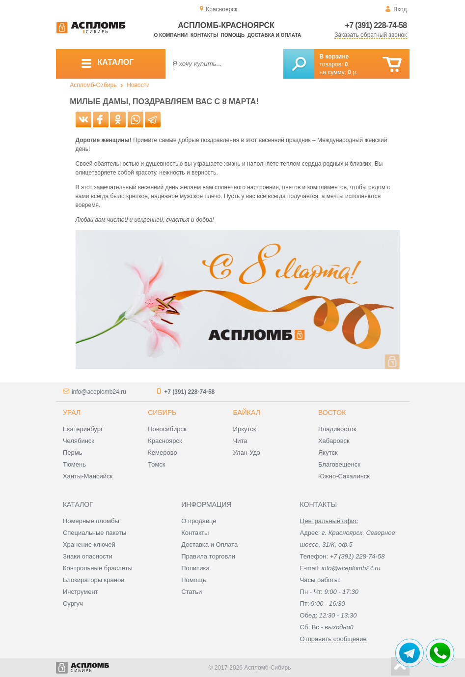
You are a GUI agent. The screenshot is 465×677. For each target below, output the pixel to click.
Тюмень (74, 464)
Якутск (328, 452)
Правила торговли (208, 556)
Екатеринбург (83, 429)
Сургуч (73, 603)
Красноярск (165, 440)
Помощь (233, 35)
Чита (240, 440)
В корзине (334, 56)
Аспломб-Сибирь (93, 85)
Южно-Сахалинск (344, 476)
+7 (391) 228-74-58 (376, 25)
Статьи (191, 591)
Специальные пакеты (95, 532)
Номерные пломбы (91, 521)
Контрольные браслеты (98, 568)
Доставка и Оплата (209, 544)
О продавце (198, 521)
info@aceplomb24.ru (99, 391)
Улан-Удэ (246, 452)
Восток (332, 412)
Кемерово (162, 452)
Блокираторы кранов (93, 580)
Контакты (204, 35)
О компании (171, 35)
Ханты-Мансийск (87, 476)
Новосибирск (167, 429)
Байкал (246, 412)
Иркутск (244, 429)
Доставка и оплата (274, 35)
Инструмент (80, 591)
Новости (138, 85)
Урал (72, 412)
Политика (195, 568)
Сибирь (162, 412)
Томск (156, 464)
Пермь (72, 452)
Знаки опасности (87, 556)
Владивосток (337, 429)
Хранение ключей (89, 544)
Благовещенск (339, 464)
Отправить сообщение (333, 639)
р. (352, 72)
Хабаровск (334, 440)
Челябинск (78, 440)
